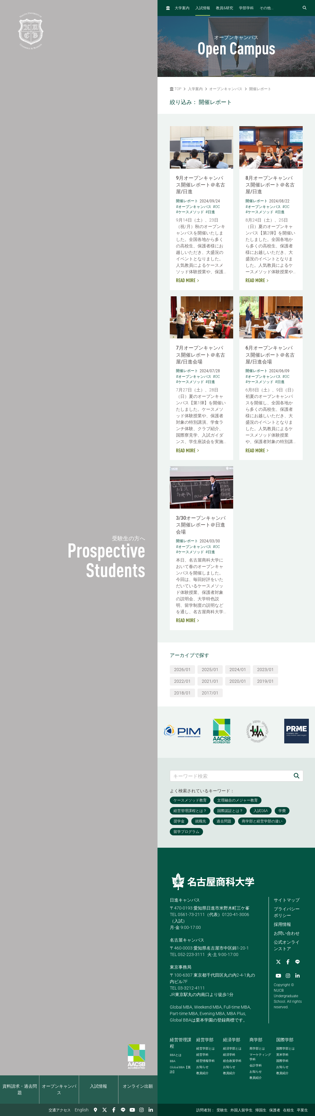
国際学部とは (285, 1048)
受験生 (222, 1110)
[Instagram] (141, 1110)
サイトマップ (287, 900)
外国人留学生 (241, 1110)
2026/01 (182, 669)
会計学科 (255, 1065)
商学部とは (257, 1048)
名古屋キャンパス (187, 940)
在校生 (288, 1110)
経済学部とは (232, 1048)
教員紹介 (202, 1073)
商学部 (255, 1039)
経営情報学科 (205, 1060)
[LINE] (123, 1110)
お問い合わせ (287, 933)
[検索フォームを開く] (304, 8)
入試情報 (98, 1086)
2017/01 (210, 692)
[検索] (296, 775)
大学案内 (182, 8)
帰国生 (260, 1110)
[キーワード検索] (230, 775)
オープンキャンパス (59, 1089)
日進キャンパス (185, 900)
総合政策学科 (232, 1060)
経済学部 (231, 1039)
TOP (175, 89)
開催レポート (260, 89)
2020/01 (237, 681)
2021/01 (210, 681)
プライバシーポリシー (287, 912)
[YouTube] (132, 1110)
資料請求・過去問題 (19, 1089)
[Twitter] (104, 1110)
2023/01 (265, 669)
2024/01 (237, 669)
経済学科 (229, 1054)
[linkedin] (150, 1110)
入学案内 (195, 89)
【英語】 (180, 1070)
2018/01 (182, 692)
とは (175, 1055)
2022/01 (182, 681)
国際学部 (284, 1039)
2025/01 (210, 669)
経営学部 (204, 1039)
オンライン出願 (138, 1086)
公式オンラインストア (287, 945)
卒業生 (302, 1110)
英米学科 (282, 1054)
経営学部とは (205, 1048)
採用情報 (282, 924)
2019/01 (265, 681)
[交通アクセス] (95, 1110)
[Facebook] (113, 1110)
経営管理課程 (180, 1043)
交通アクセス (60, 1110)
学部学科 (246, 8)
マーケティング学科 (260, 1057)
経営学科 (202, 1054)
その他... (266, 8)
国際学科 (282, 1060)
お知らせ (202, 1067)
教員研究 (224, 8)
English (82, 1109)
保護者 (274, 1110)
